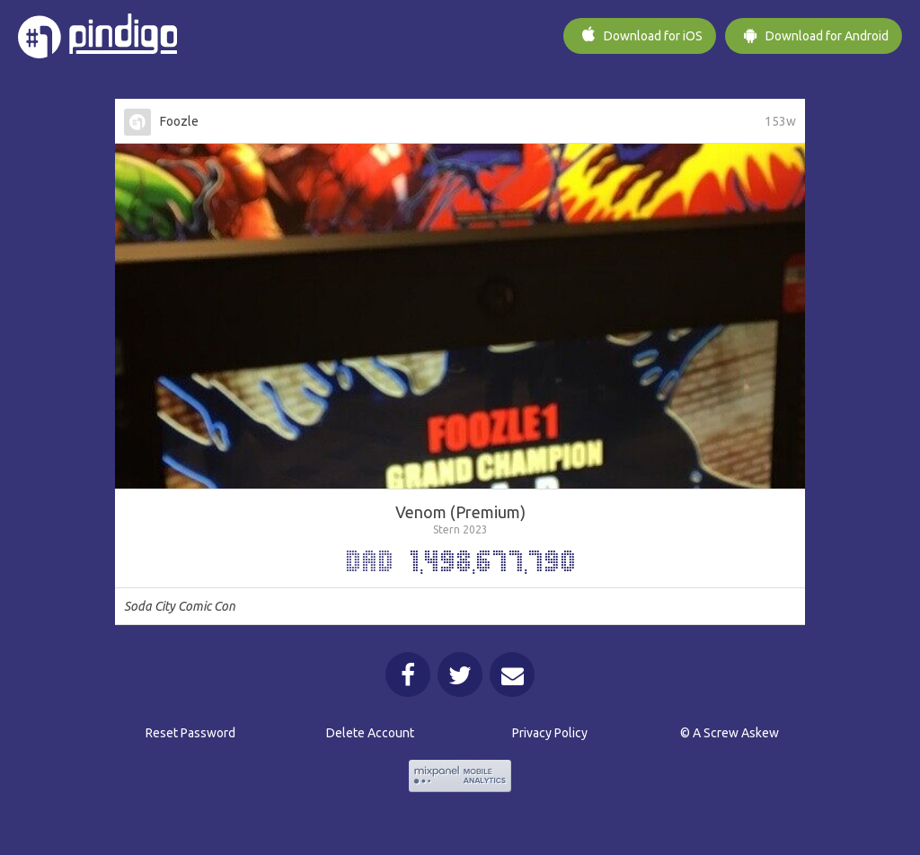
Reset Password (190, 733)
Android (814, 34)
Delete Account (370, 733)
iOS (640, 34)
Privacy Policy (550, 733)
